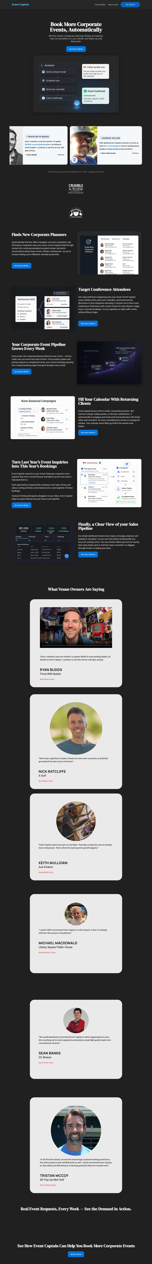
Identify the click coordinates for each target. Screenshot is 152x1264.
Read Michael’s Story (47, 952)
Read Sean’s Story (46, 1063)
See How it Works (76, 49)
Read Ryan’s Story (47, 679)
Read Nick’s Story (46, 781)
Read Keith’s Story (46, 872)
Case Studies (100, 5)
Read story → (66, 154)
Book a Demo (76, 1254)
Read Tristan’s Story (48, 1185)
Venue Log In (113, 5)
